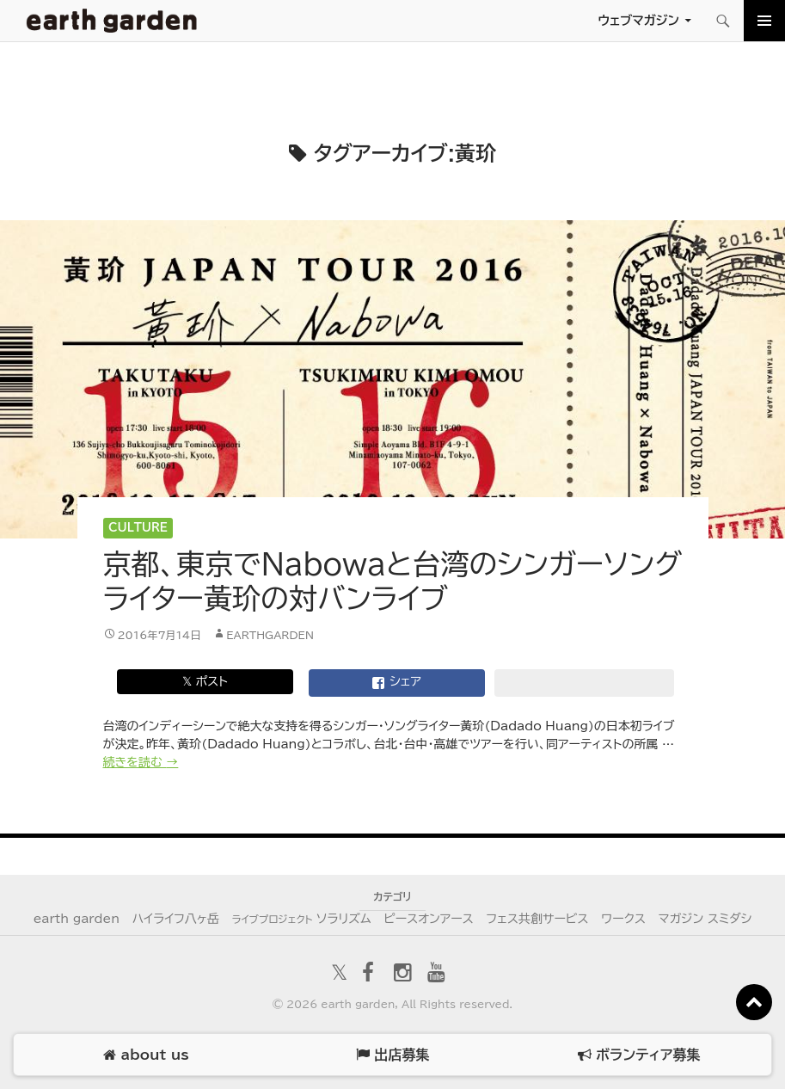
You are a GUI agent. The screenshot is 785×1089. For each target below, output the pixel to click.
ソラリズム (301, 919)
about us (145, 1055)
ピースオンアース (428, 919)
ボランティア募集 (639, 1055)
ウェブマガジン (638, 20)
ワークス (623, 919)
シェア (396, 683)
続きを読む (141, 762)
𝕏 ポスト (205, 681)
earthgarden (270, 635)
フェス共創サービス (537, 919)
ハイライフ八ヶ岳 (175, 919)
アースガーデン (112, 20)
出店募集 (392, 1055)
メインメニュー (764, 20)
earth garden (77, 919)
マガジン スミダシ (705, 919)
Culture (138, 527)
